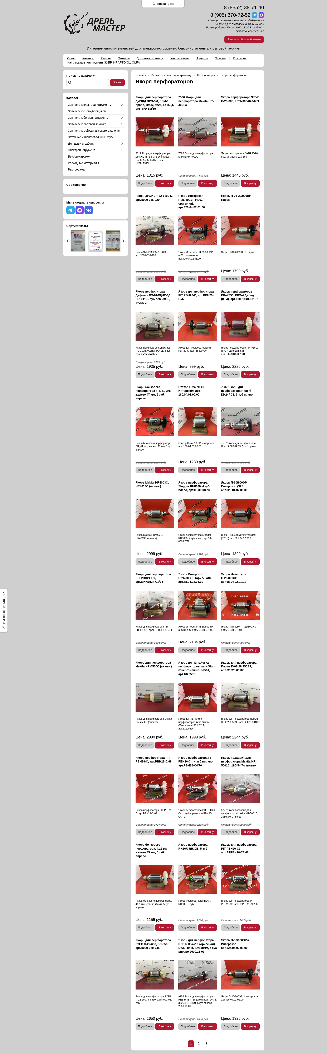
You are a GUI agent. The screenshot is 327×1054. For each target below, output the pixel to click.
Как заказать (179, 58)
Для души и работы (81, 143)
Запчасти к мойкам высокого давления (94, 130)
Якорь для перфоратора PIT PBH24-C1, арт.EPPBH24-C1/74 (153, 578)
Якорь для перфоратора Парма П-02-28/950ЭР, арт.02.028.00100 (239, 666)
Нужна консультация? (3, 608)
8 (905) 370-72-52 (230, 15)
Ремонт (106, 58)
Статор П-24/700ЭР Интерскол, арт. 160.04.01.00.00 (191, 390)
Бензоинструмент (80, 156)
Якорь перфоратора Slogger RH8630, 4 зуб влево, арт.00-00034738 (194, 486)
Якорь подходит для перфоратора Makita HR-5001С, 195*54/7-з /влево (239, 761)
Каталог (88, 58)
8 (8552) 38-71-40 (244, 7)
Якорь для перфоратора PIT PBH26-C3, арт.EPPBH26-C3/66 (239, 848)
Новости (202, 58)
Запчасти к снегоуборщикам (87, 111)
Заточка (124, 58)
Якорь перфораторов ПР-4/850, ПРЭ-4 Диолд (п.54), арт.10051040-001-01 (240, 295)
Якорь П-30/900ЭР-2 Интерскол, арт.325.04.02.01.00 (235, 943)
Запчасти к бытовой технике (87, 124)
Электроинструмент (81, 150)
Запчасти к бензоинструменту (88, 117)
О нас (71, 58)
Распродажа (76, 169)
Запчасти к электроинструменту (89, 104)
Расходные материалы (83, 163)
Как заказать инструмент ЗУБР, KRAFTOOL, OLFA (103, 62)
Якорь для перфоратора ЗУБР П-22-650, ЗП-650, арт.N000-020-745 (153, 943)
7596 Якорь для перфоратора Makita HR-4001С (196, 100)
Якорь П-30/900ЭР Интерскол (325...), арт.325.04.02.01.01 (234, 486)
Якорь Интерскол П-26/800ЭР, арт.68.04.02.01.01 (233, 578)
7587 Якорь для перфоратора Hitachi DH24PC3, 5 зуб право (237, 390)
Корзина (163, 3)
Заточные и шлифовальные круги (90, 137)
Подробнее (145, 183)
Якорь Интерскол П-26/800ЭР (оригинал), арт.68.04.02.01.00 (194, 578)
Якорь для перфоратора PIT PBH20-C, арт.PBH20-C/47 (196, 295)
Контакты (240, 58)
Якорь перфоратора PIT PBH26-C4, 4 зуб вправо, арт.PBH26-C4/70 (195, 761)
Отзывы (220, 58)
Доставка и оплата (150, 58)
